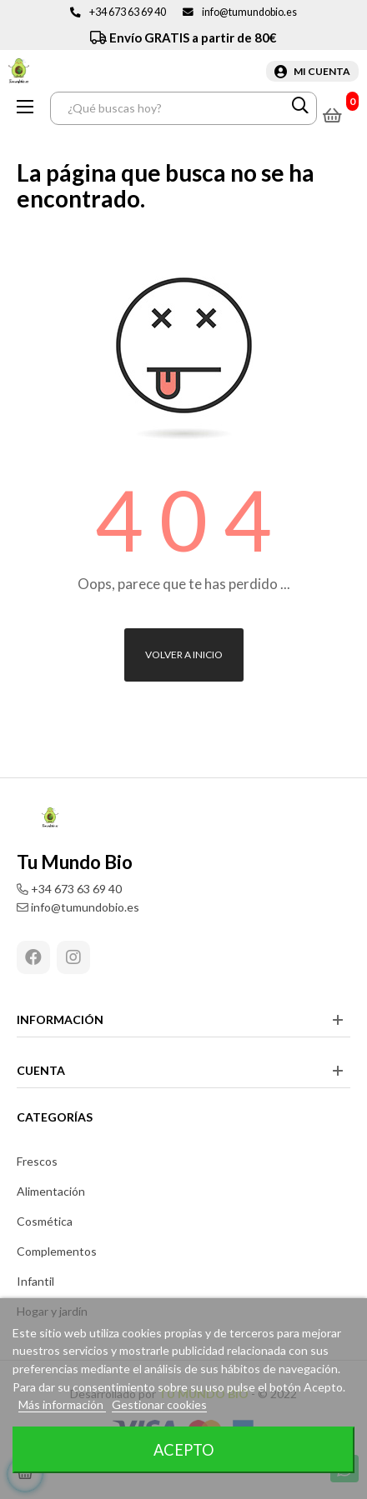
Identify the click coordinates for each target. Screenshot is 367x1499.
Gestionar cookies (159, 1404)
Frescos (37, 1161)
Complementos (57, 1251)
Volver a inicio (184, 654)
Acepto (183, 1450)
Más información (62, 1404)
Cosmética (45, 1221)
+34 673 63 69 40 (127, 12)
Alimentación (51, 1191)
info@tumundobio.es (249, 12)
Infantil (35, 1281)
